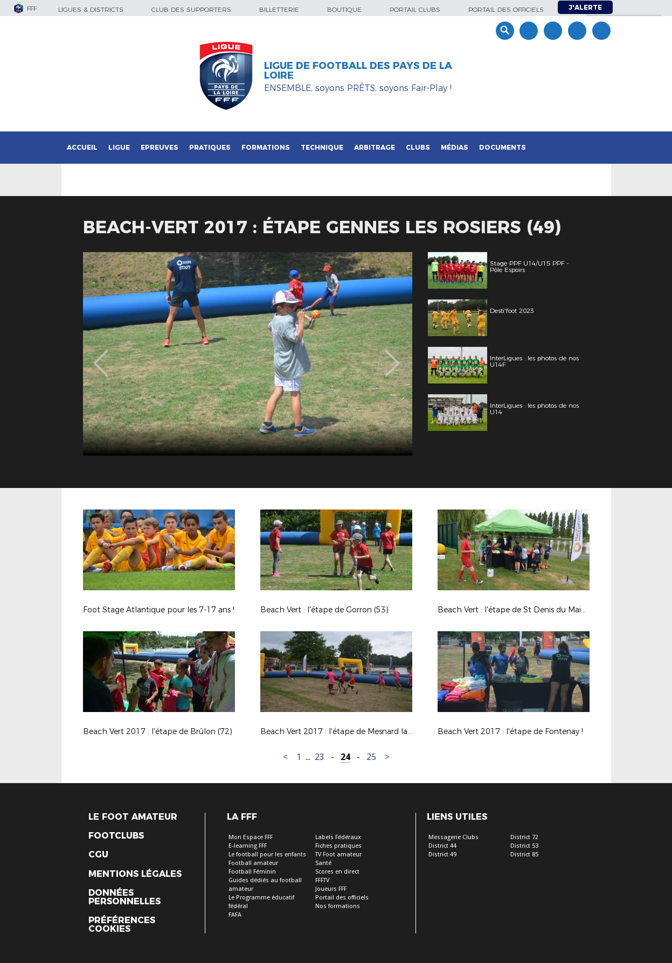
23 (319, 757)
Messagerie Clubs (453, 837)
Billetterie (279, 9)
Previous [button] (100, 355)
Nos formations (337, 906)
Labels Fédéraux (338, 837)
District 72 (524, 837)
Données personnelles (124, 897)
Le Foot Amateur (132, 817)
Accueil (82, 147)
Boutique (344, 9)
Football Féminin (252, 871)
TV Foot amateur (338, 854)
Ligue (119, 147)
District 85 (524, 854)
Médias (454, 147)
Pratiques (210, 147)
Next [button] (392, 355)
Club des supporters (191, 9)
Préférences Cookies (121, 924)
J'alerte (585, 7)
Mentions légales (135, 874)
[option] (255, 354)
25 (371, 757)
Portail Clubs (415, 9)
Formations (265, 147)
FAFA (234, 914)
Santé (323, 863)
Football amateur (253, 863)
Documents (502, 147)
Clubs (418, 147)
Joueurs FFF (331, 888)
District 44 (442, 845)
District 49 (442, 854)
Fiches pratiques (338, 845)
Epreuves (159, 147)
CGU (98, 854)
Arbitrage (374, 147)
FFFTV (322, 880)
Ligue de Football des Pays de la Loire (358, 70)
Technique (322, 147)
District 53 (524, 845)
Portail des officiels (506, 9)
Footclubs (116, 836)
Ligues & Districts (90, 9)
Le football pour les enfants (267, 854)
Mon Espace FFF (250, 837)
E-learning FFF (247, 845)
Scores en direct (337, 871)
